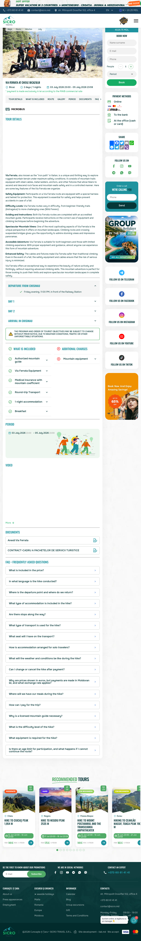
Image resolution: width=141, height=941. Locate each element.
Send (122, 205)
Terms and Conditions (77, 915)
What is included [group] (35, 99)
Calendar (70, 894)
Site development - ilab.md (90, 932)
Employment (9, 904)
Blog (68, 899)
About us (7, 894)
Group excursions (75, 904)
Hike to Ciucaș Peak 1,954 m (16, 822)
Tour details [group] (15, 99)
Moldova (39, 915)
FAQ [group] (97, 99)
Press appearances (12, 899)
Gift (68, 910)
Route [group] (51, 99)
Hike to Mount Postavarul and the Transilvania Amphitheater (89, 825)
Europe (38, 910)
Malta (37, 899)
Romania (38, 904)
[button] (8, 48)
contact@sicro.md (40, 10)
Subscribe (36, 874)
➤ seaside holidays (44, 894)
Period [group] (72, 99)
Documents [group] (85, 99)
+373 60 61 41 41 (15, 10)
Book (122, 82)
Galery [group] (61, 99)
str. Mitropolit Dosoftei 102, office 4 (76, 10)
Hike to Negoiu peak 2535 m (53, 822)
